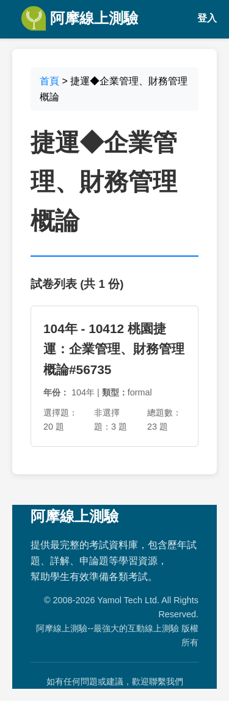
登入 (207, 18)
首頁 (49, 81)
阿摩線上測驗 (79, 18)
